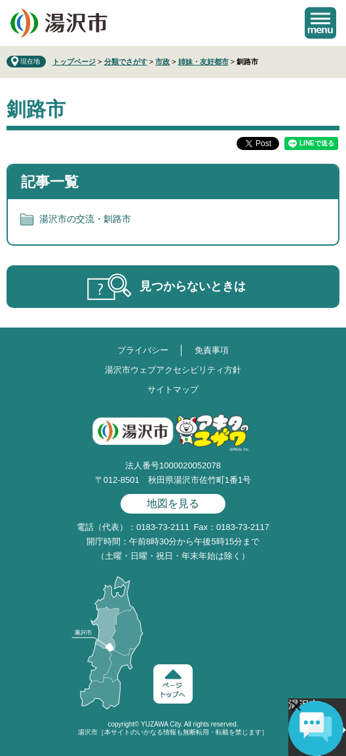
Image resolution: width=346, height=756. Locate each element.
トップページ (74, 62)
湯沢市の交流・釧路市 (85, 219)
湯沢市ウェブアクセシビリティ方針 (173, 370)
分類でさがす (125, 62)
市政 (162, 62)
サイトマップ (173, 389)
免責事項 (212, 350)
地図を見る (173, 503)
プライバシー (142, 350)
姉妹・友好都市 (203, 62)
